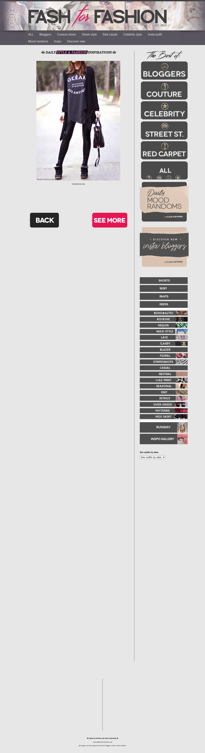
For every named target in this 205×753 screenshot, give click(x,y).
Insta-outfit (155, 34)
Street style (89, 34)
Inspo (57, 41)
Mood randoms (38, 41)
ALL (30, 34)
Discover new (76, 41)
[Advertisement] (162, 502)
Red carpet (110, 34)
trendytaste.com (78, 184)
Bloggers (45, 34)
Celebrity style (132, 34)
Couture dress (66, 34)
